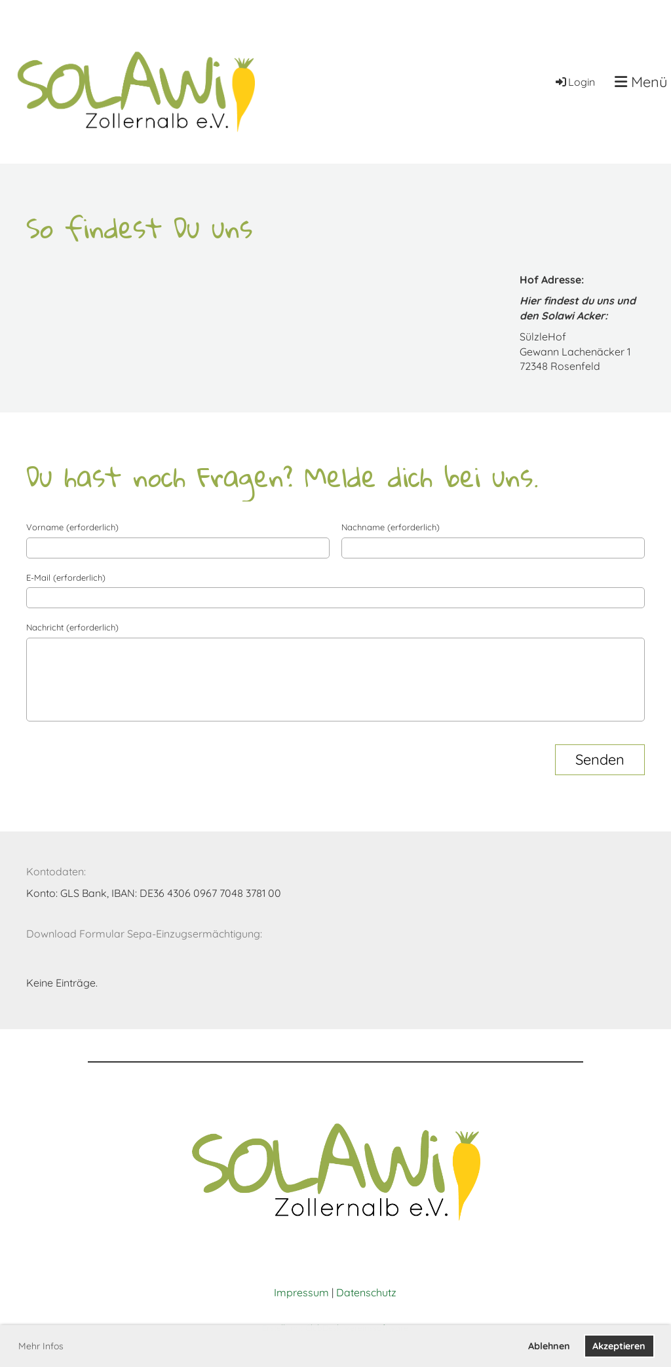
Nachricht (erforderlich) (72, 627)
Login (574, 81)
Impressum (301, 1292)
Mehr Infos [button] (41, 1346)
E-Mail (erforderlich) (65, 577)
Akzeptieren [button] (618, 1346)
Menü (641, 82)
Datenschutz (366, 1292)
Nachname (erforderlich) (390, 527)
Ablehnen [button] (549, 1346)
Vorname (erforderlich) (72, 527)
